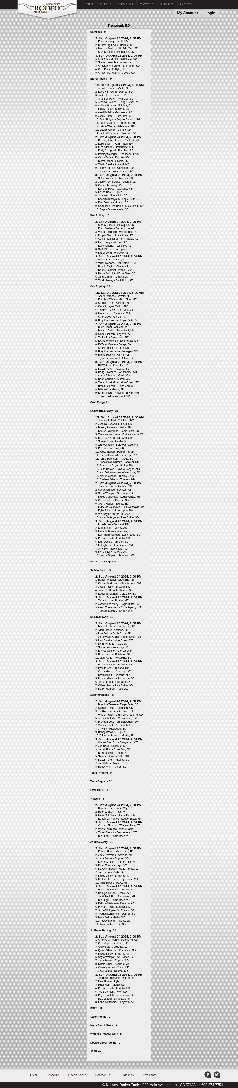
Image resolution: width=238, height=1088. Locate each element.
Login (210, 13)
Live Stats (186, 4)
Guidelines (166, 4)
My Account (187, 13)
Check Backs (125, 4)
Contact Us (146, 4)
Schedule (105, 4)
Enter (89, 4)
